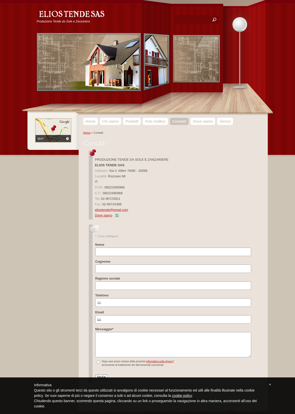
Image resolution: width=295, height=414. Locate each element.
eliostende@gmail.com (111, 210)
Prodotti (131, 121)
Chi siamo (110, 121)
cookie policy (182, 396)
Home (90, 121)
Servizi (225, 121)
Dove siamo (203, 121)
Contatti (179, 121)
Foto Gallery (155, 121)
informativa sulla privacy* (160, 361)
